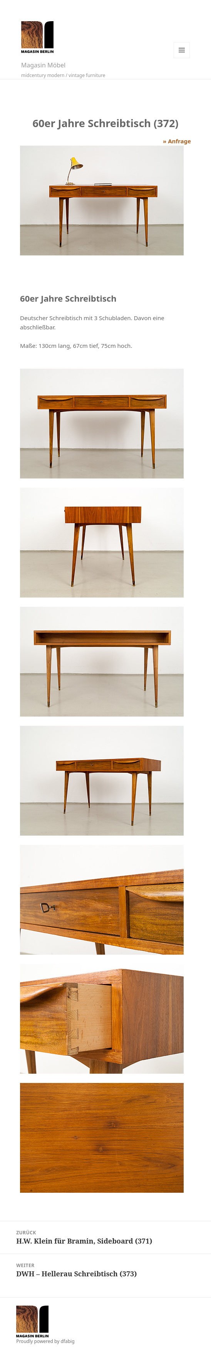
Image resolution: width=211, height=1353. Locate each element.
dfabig (67, 1341)
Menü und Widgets (182, 50)
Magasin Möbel (43, 65)
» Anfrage (177, 141)
